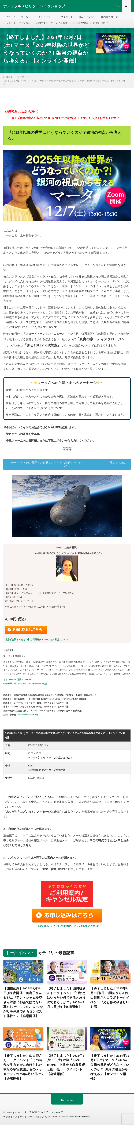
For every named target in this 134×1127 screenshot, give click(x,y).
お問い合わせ (100, 23)
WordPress (84, 1119)
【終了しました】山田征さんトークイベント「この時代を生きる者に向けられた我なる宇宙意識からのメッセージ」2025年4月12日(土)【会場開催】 (23, 1069)
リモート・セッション (18, 23)
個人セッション (86, 17)
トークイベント (64, 17)
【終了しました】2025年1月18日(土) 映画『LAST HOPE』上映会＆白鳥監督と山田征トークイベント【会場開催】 (66, 1067)
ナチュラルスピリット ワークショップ (42, 1114)
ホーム (24, 17)
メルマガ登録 (80, 23)
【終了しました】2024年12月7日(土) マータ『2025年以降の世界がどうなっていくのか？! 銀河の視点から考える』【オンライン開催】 (109, 1069)
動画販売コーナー (110, 17)
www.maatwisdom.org (28, 716)
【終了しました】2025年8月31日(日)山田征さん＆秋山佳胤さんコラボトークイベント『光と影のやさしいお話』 (109, 999)
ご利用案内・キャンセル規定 (52, 23)
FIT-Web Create (56, 1119)
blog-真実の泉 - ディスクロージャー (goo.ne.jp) (25, 685)
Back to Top (67, 1102)
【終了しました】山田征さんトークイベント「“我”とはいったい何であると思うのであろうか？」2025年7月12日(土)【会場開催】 (66, 999)
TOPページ (9, 17)
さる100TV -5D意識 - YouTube (17, 681)
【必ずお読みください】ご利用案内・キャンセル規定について (37, 641)
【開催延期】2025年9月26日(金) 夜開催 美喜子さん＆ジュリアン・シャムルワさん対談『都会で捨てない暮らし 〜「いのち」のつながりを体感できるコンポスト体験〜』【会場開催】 (23, 1004)
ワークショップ (41, 17)
